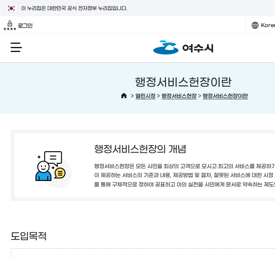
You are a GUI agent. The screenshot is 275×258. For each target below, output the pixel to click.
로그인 (18, 25)
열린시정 (145, 95)
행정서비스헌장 (179, 95)
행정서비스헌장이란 (225, 95)
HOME (124, 95)
